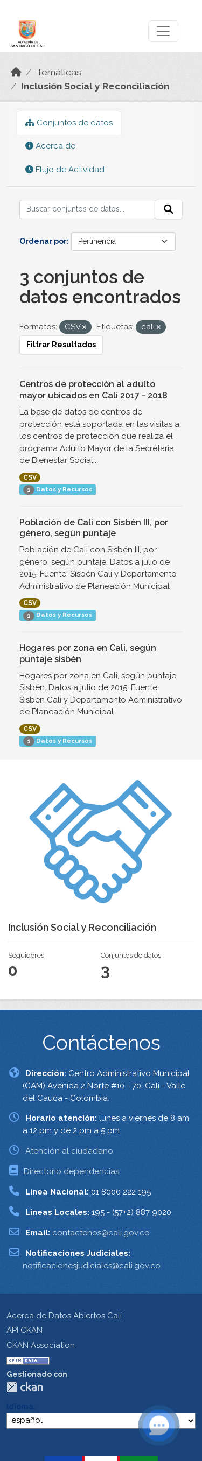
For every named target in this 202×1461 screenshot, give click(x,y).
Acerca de (50, 146)
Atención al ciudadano (69, 1151)
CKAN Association (40, 1345)
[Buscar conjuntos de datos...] (87, 209)
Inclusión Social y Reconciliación (95, 86)
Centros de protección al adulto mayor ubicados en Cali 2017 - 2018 (93, 390)
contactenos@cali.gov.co (101, 1233)
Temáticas (58, 72)
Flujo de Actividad (65, 169)
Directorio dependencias (71, 1171)
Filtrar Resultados (61, 344)
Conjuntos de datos (69, 123)
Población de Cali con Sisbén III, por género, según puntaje (93, 528)
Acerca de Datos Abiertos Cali (64, 1315)
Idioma (19, 1406)
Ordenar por (43, 241)
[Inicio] (16, 72)
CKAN (24, 1387)
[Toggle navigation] (163, 31)
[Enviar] (169, 209)
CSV (30, 477)
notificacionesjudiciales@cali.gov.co (92, 1265)
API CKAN (24, 1330)
